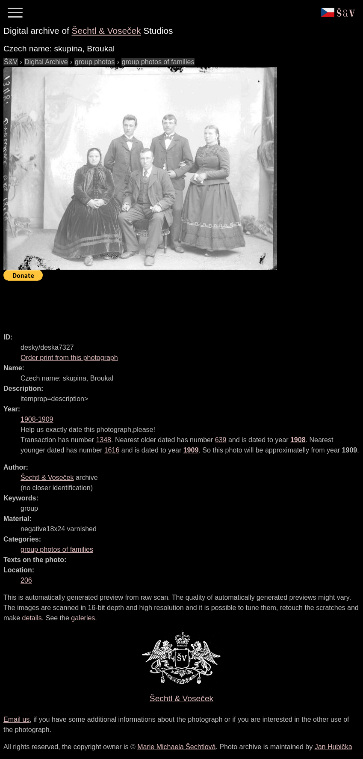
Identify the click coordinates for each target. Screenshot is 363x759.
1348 (103, 439)
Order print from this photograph (69, 357)
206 (26, 580)
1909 (191, 450)
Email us (16, 719)
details (32, 618)
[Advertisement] (159, 303)
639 (221, 439)
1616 (112, 450)
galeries (83, 618)
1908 (298, 439)
